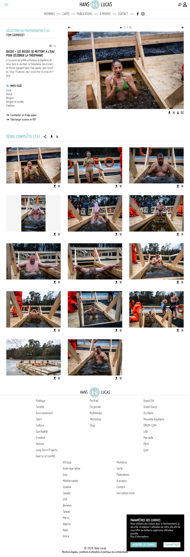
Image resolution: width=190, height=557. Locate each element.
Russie (9, 94)
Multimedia (96, 413)
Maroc (66, 518)
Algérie (67, 524)
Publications (84, 14)
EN (54, 46)
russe (8, 90)
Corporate (95, 407)
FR (50, 46)
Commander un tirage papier (23, 115)
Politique (40, 401)
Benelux (67, 505)
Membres (49, 14)
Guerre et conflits (46, 456)
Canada (66, 493)
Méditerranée (70, 481)
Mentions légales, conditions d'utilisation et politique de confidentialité (95, 552)
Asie (65, 475)
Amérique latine (71, 468)
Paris (146, 444)
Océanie (67, 487)
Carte (66, 14)
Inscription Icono (126, 493)
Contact (123, 14)
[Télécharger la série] (51, 136)
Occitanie (148, 413)
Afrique (67, 462)
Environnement (44, 413)
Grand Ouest (150, 407)
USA (65, 499)
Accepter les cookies (143, 544)
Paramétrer (171, 544)
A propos (105, 14)
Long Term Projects (46, 450)
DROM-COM (150, 425)
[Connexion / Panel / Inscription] (185, 4)
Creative (40, 438)
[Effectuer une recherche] (179, 4)
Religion (10, 98)
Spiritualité (42, 431)
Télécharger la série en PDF (23, 119)
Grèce (66, 536)
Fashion (40, 444)
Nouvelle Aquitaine (154, 419)
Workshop (95, 419)
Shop (92, 425)
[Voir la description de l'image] (178, 112)
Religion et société (15, 102)
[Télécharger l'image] (169, 112)
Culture (40, 425)
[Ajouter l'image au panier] (173, 112)
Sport (39, 419)
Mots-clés (16, 86)
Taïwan (66, 512)
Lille (146, 431)
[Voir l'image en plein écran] (182, 112)
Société (40, 407)
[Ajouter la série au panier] (57, 136)
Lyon (146, 450)
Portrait (94, 401)
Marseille (148, 438)
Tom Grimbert (15, 35)
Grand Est (149, 401)
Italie (65, 530)
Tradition (10, 105)
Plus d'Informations (139, 536)
